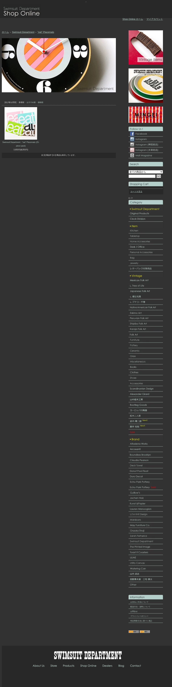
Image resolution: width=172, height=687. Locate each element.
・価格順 (39, 102)
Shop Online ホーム (132, 19)
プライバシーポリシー (139, 616)
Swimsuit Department (23, 32)
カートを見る (136, 191)
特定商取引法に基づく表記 (141, 621)
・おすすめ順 (30, 102)
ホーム (5, 32)
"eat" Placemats (45, 32)
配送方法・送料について (140, 607)
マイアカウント (154, 19)
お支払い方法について (139, 602)
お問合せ (134, 611)
